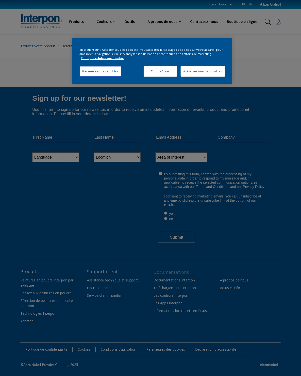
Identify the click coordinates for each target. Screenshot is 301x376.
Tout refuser (160, 71)
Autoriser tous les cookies (202, 71)
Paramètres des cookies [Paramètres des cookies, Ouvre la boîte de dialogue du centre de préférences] (100, 71)
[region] (152, 61)
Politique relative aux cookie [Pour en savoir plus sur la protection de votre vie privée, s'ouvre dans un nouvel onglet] (102, 58)
